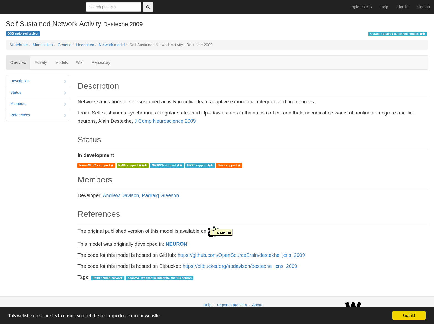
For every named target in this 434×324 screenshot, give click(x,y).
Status (38, 93)
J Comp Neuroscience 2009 (165, 121)
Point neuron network (108, 277)
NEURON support (167, 165)
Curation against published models (397, 33)
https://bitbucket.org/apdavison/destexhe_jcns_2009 (240, 266)
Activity (41, 62)
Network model (112, 45)
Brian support (229, 165)
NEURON (176, 244)
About (257, 305)
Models (61, 62)
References (38, 115)
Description (38, 81)
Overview (18, 62)
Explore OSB (361, 7)
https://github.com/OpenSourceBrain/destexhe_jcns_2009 (241, 255)
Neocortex (85, 45)
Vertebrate (19, 45)
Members (38, 104)
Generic (64, 45)
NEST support (200, 165)
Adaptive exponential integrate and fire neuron (159, 277)
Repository (101, 62)
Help (384, 7)
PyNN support (132, 165)
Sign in (403, 7)
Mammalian (43, 45)
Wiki (79, 62)
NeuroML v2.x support (96, 165)
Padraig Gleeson (160, 195)
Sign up (423, 7)
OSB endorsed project (22, 33)
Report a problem (232, 305)
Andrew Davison (121, 195)
